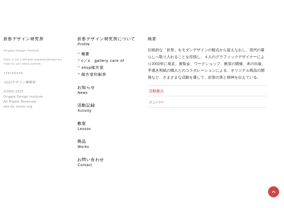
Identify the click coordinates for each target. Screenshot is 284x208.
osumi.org (24, 106)
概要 (85, 54)
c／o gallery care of (102, 60)
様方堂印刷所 (93, 74)
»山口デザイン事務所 (20, 82)
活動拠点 (156, 91)
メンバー (156, 102)
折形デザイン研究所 (23, 38)
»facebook (13, 73)
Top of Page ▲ (274, 192)
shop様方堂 (92, 67)
